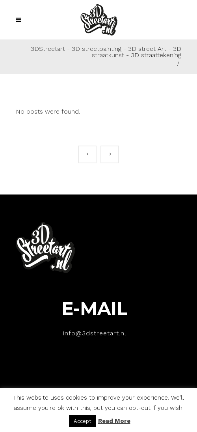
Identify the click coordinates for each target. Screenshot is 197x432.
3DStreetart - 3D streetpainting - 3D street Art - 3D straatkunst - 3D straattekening (106, 52)
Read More (114, 421)
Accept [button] (82, 421)
